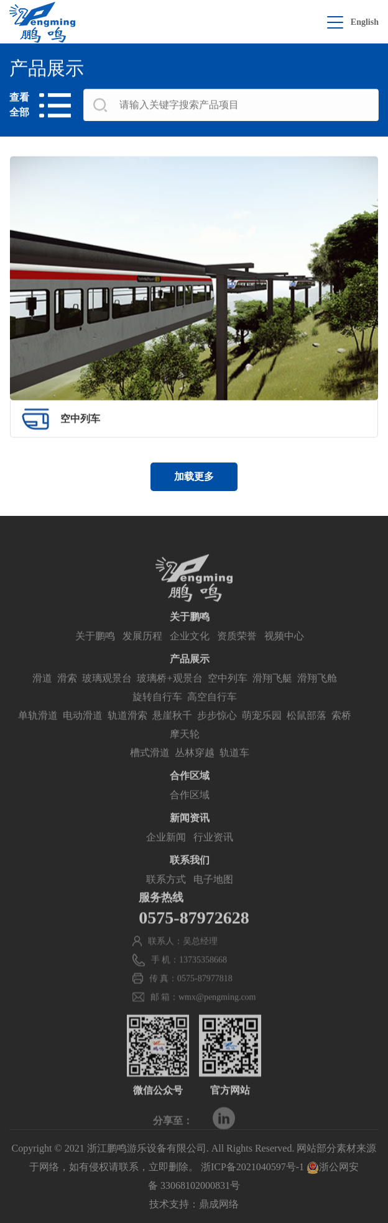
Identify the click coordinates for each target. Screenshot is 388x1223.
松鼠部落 (306, 733)
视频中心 (284, 653)
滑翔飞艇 (272, 695)
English (365, 22)
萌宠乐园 (262, 733)
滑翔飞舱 (317, 695)
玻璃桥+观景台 (169, 695)
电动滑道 (83, 733)
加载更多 (194, 476)
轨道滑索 (127, 733)
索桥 (341, 733)
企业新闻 (166, 854)
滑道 (42, 695)
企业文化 (190, 653)
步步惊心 (217, 733)
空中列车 (227, 695)
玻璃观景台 (107, 695)
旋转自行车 (157, 714)
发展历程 (142, 653)
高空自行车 (212, 714)
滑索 (67, 695)
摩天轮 (185, 751)
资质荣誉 (237, 653)
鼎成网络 (219, 1204)
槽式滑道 (150, 770)
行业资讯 (213, 854)
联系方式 (166, 896)
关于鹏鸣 (95, 653)
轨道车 (234, 770)
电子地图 (213, 896)
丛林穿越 (195, 770)
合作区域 (190, 812)
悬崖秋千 (172, 733)
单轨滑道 (38, 733)
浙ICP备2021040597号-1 (252, 1167)
